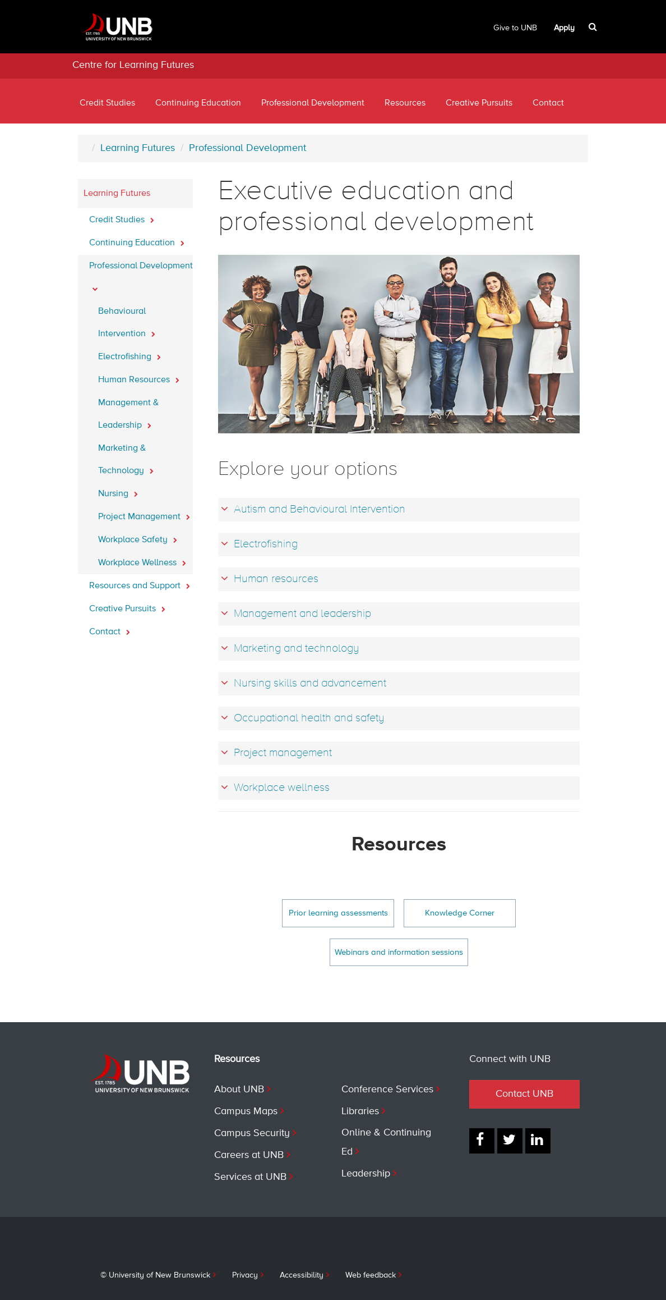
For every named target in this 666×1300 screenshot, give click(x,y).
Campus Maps (246, 1111)
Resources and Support (139, 583)
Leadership (365, 1174)
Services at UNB (250, 1177)
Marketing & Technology (126, 459)
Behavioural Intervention (126, 322)
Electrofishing (129, 353)
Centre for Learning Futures (133, 65)
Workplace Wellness (142, 559)
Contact (548, 103)
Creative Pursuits (479, 103)
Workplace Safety (137, 536)
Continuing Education (198, 103)
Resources (405, 103)
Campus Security (252, 1133)
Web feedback (370, 1275)
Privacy (245, 1275)
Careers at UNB (249, 1155)
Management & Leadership (128, 414)
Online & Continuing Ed (386, 1142)
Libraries (360, 1111)
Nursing (118, 490)
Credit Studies (107, 103)
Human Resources (138, 376)
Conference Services (387, 1089)
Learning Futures (137, 148)
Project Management (144, 513)
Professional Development (312, 103)
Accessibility (301, 1275)
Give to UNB (515, 28)
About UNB (239, 1089)
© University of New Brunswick (155, 1275)
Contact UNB (524, 1094)
